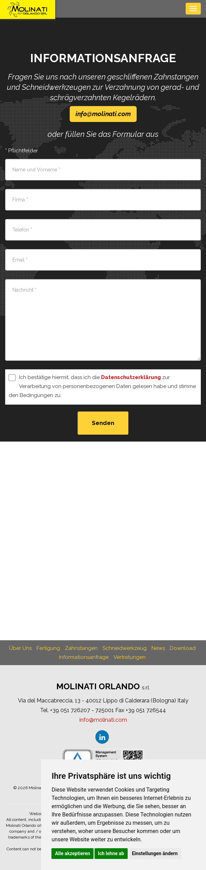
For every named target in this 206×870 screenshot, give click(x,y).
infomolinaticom (103, 113)
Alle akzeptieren (72, 853)
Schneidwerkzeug (124, 648)
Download (183, 648)
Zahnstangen (81, 648)
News (158, 648)
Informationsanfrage (84, 657)
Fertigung (48, 648)
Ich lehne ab (111, 853)
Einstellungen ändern (155, 853)
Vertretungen (130, 657)
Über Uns (20, 648)
